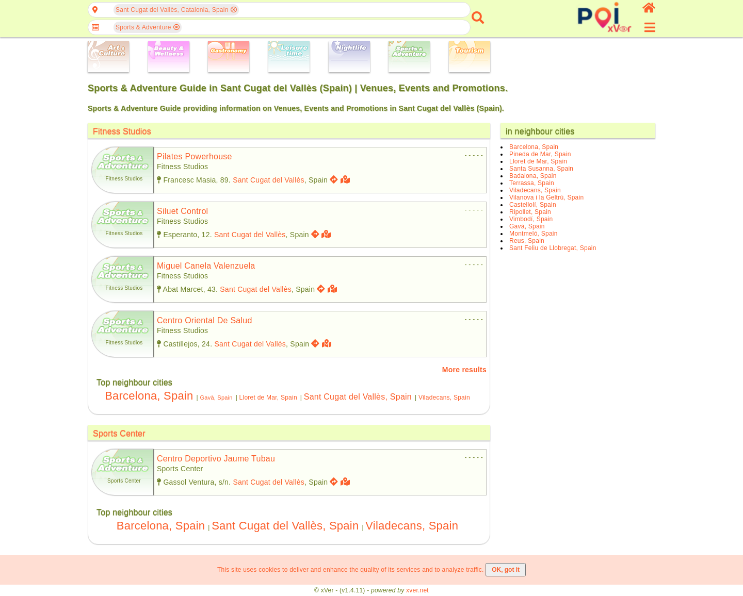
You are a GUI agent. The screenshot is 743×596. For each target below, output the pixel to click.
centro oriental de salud (204, 320)
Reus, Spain (526, 240)
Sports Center (119, 433)
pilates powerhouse (194, 156)
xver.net (417, 590)
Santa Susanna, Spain (541, 168)
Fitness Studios (122, 131)
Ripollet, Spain (530, 212)
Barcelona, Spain (149, 395)
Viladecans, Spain (444, 397)
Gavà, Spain (216, 397)
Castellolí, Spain (532, 204)
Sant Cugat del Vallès (268, 180)
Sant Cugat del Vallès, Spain (358, 396)
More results (464, 370)
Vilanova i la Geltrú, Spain (546, 197)
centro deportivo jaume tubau (216, 458)
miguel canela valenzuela (206, 265)
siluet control (182, 211)
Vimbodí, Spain (531, 219)
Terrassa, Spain (531, 183)
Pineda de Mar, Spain (540, 154)
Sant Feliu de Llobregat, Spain (552, 248)
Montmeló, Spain (533, 233)
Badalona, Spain (533, 175)
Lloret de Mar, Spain (268, 397)
